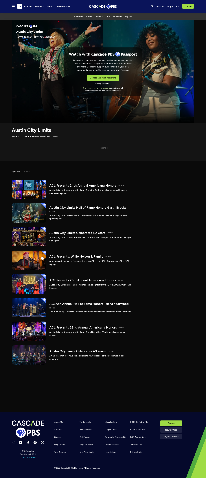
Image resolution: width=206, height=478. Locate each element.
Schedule (117, 16)
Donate (188, 6)
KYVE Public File (137, 429)
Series (89, 16)
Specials (16, 171)
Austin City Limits (31, 130)
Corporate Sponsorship (115, 437)
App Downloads (87, 452)
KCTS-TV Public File (139, 422)
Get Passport (85, 437)
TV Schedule (85, 422)
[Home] (29, 429)
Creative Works (112, 444)
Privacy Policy (136, 452)
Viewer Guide (85, 429)
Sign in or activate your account (96, 88)
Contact (58, 429)
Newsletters (171, 430)
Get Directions (29, 457)
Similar (27, 171)
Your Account (60, 452)
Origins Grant (111, 429)
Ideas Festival (111, 422)
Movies (98, 16)
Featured (78, 16)
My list (128, 16)
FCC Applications (138, 437)
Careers (57, 437)
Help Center (59, 444)
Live (108, 16)
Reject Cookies (171, 436)
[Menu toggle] (13, 6)
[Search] (152, 6)
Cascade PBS (66, 468)
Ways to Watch (86, 444)
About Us (58, 422)
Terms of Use (136, 444)
